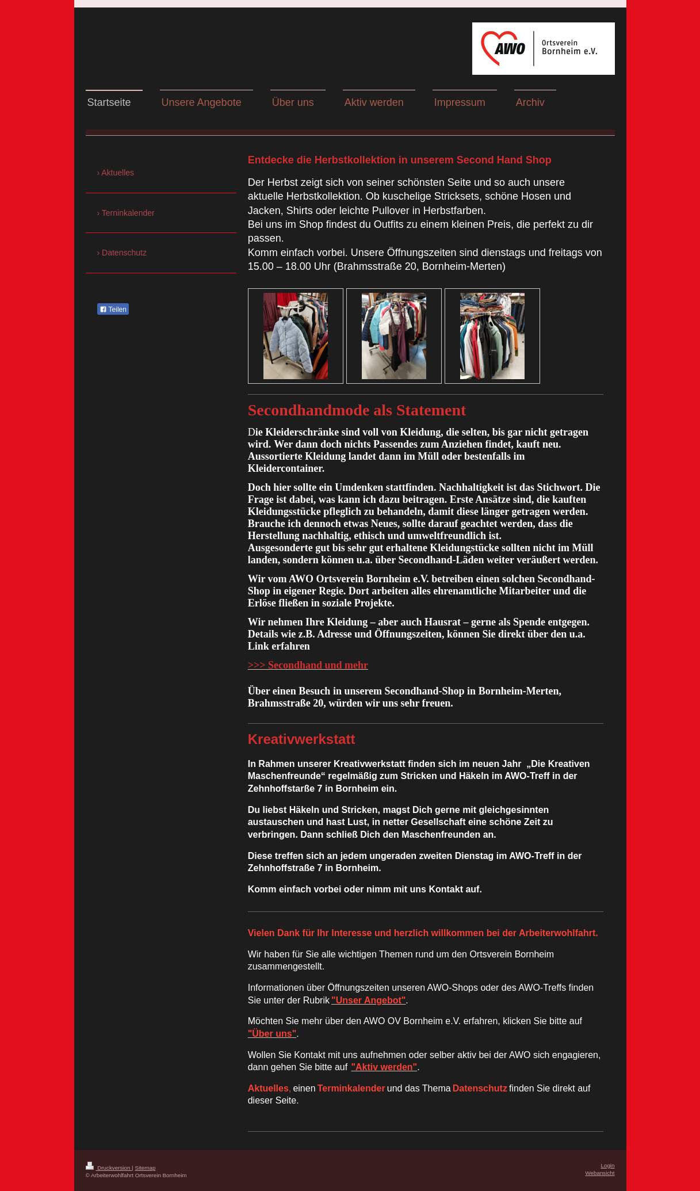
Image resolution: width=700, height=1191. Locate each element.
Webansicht (599, 1173)
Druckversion (109, 1168)
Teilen (113, 310)
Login (608, 1165)
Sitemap (145, 1168)
